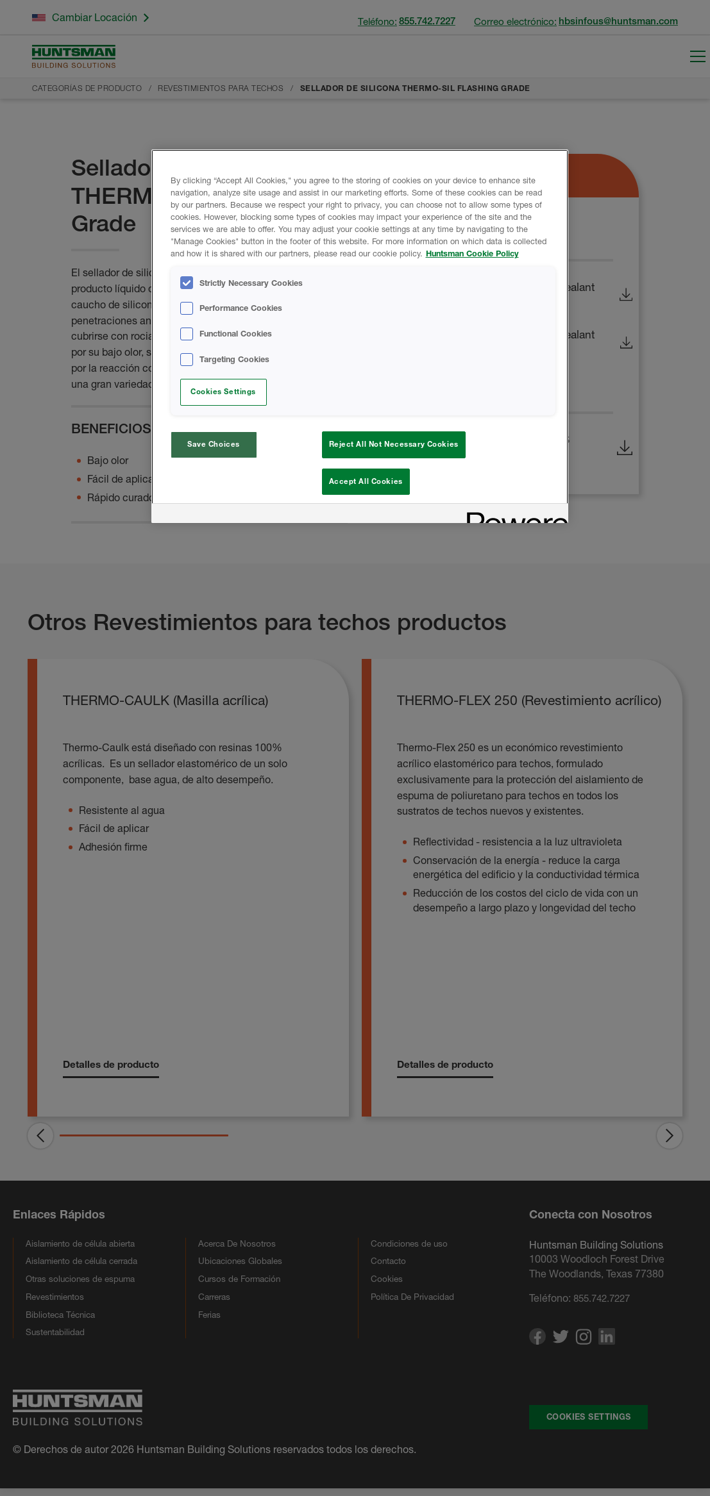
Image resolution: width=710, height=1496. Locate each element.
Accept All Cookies (366, 481)
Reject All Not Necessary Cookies (394, 444)
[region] (359, 338)
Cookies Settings (223, 391)
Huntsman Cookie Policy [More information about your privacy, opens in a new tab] (472, 253)
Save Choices (213, 444)
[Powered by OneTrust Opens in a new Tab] (513, 519)
